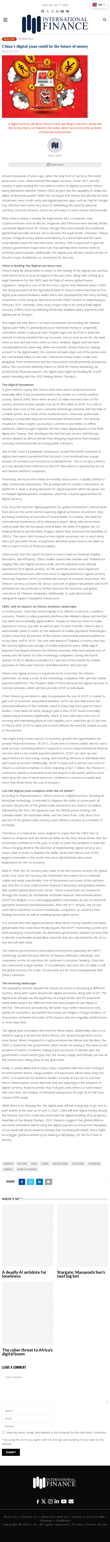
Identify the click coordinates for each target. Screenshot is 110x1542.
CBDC (34, 1163)
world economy (27, 1169)
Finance (8, 1169)
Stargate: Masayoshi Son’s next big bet (81, 1274)
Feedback (63, 1520)
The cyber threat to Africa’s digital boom (27, 1351)
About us (10, 1517)
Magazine (9, 39)
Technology (25, 38)
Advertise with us (54, 1517)
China (45, 1163)
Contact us (29, 1517)
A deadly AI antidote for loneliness (24, 1274)
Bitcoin (22, 1163)
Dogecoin (78, 1163)
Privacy (77, 1524)
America (8, 1163)
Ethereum (93, 1163)
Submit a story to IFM (87, 1517)
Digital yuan (60, 1163)
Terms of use (97, 1524)
